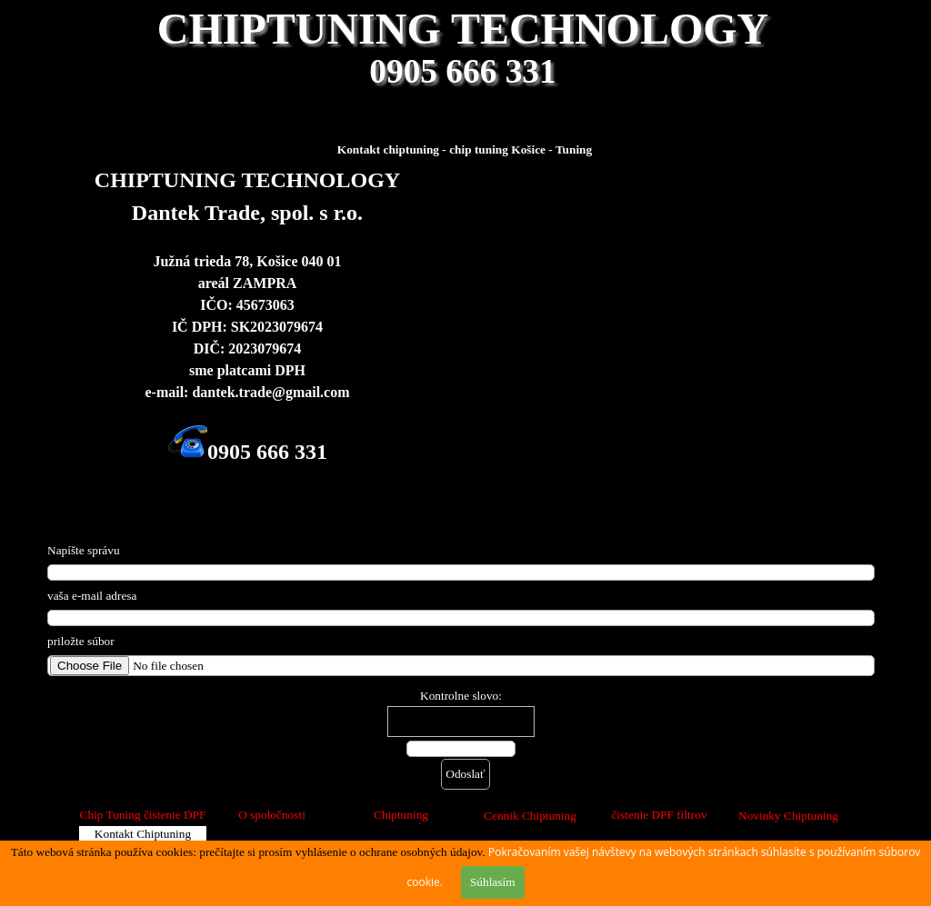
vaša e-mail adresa (91, 595)
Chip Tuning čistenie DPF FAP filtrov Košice (143, 822)
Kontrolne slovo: (461, 695)
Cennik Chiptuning (530, 815)
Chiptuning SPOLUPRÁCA (401, 822)
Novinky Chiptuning (788, 815)
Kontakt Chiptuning (143, 834)
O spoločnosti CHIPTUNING (271, 822)
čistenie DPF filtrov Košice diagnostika (658, 822)
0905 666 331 (462, 71)
